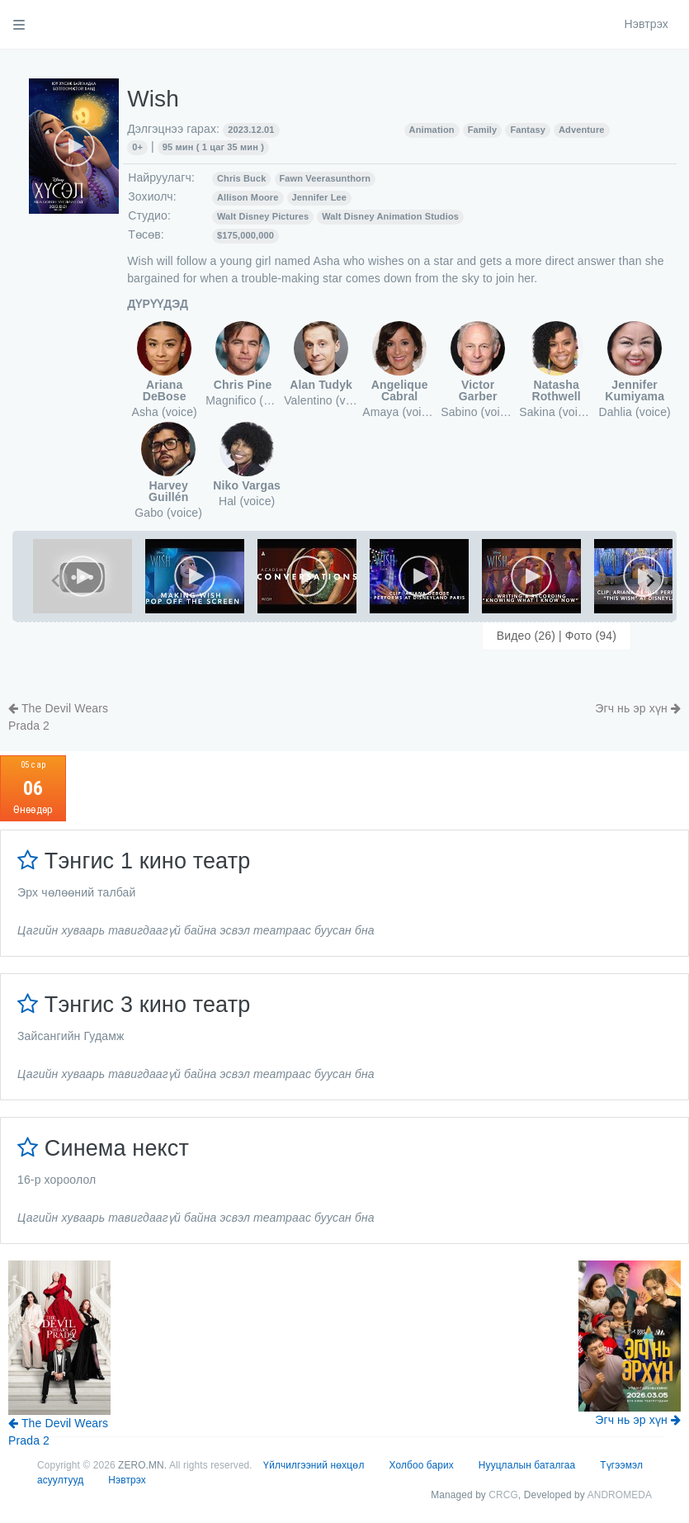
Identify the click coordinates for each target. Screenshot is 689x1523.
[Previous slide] (56, 580)
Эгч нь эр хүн (638, 708)
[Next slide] (649, 580)
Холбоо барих (421, 1465)
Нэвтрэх (646, 24)
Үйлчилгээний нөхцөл (313, 1465)
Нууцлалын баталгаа (527, 1465)
